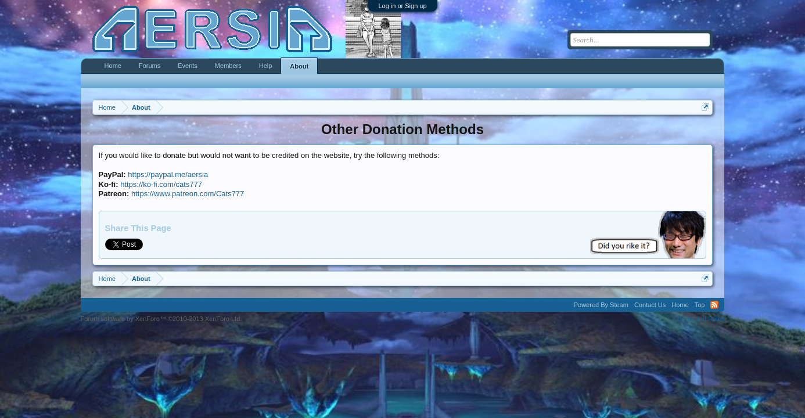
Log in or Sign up (402, 5)
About (299, 66)
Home (113, 65)
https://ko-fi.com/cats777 (161, 184)
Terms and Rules (701, 318)
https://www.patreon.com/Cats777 (187, 193)
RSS (714, 305)
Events (187, 65)
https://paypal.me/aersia (168, 174)
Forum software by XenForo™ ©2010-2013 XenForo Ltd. (161, 318)
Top (700, 304)
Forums (149, 65)
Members (228, 65)
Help (265, 65)
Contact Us (650, 304)
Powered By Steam (601, 304)
